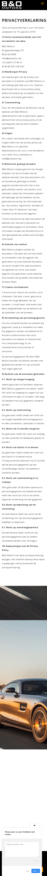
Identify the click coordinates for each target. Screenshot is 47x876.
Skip (27, 871)
